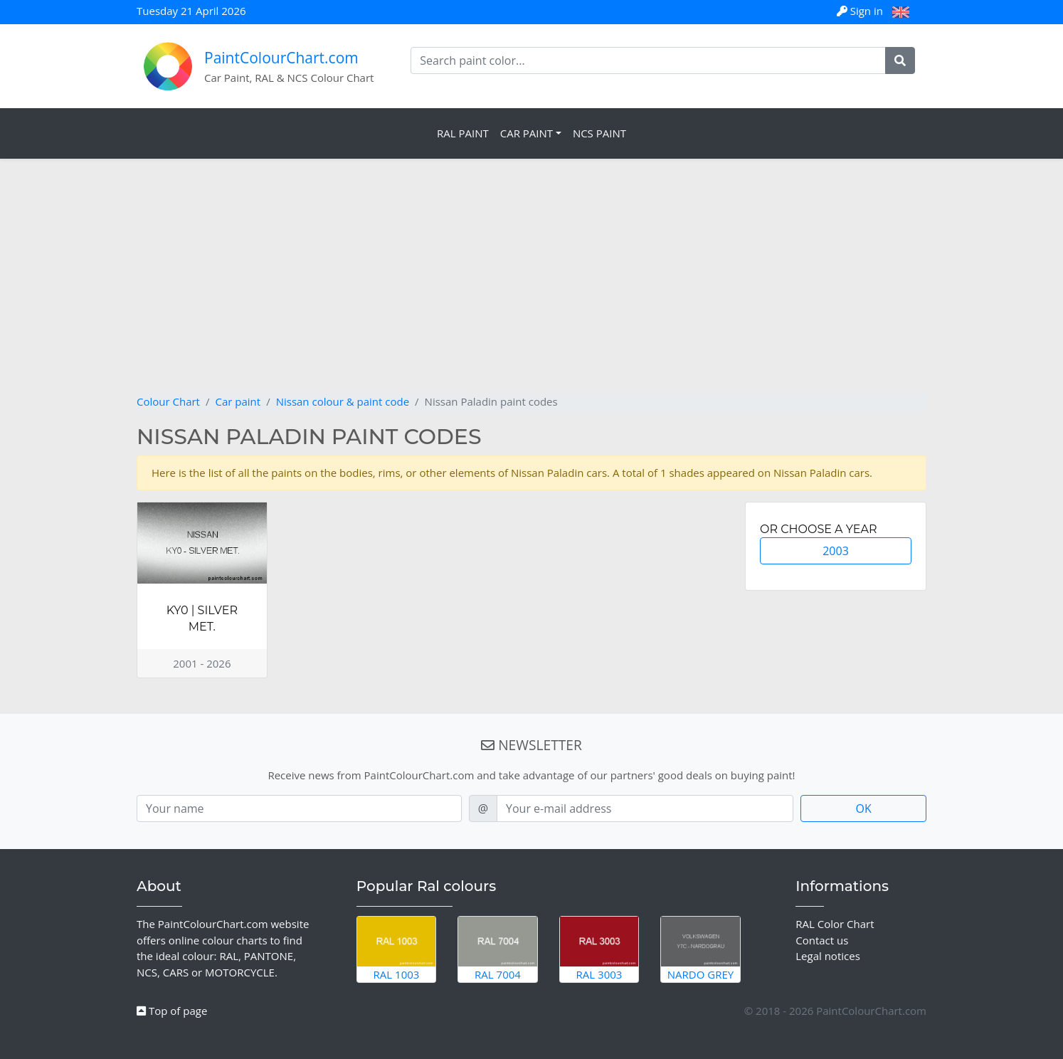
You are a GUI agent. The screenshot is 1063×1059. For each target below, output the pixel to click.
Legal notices (827, 956)
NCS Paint (599, 133)
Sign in (861, 11)
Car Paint (526, 133)
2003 (836, 551)
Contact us (821, 940)
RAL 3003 (599, 949)
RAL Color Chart (834, 924)
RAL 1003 (396, 949)
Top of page (172, 1010)
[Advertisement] (531, 286)
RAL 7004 (497, 949)
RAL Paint (463, 133)
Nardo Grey (700, 949)
